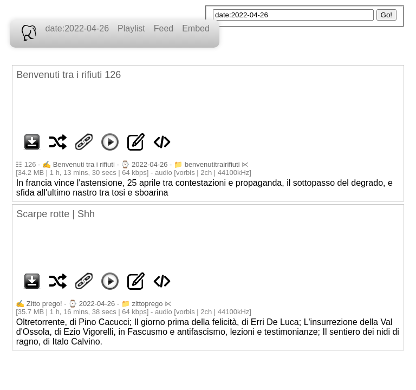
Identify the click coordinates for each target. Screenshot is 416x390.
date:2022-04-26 (77, 28)
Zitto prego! (44, 304)
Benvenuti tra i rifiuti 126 (68, 74)
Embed (196, 28)
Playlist (131, 28)
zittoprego (147, 304)
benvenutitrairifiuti (212, 164)
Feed (163, 28)
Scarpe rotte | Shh (55, 214)
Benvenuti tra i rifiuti (84, 164)
